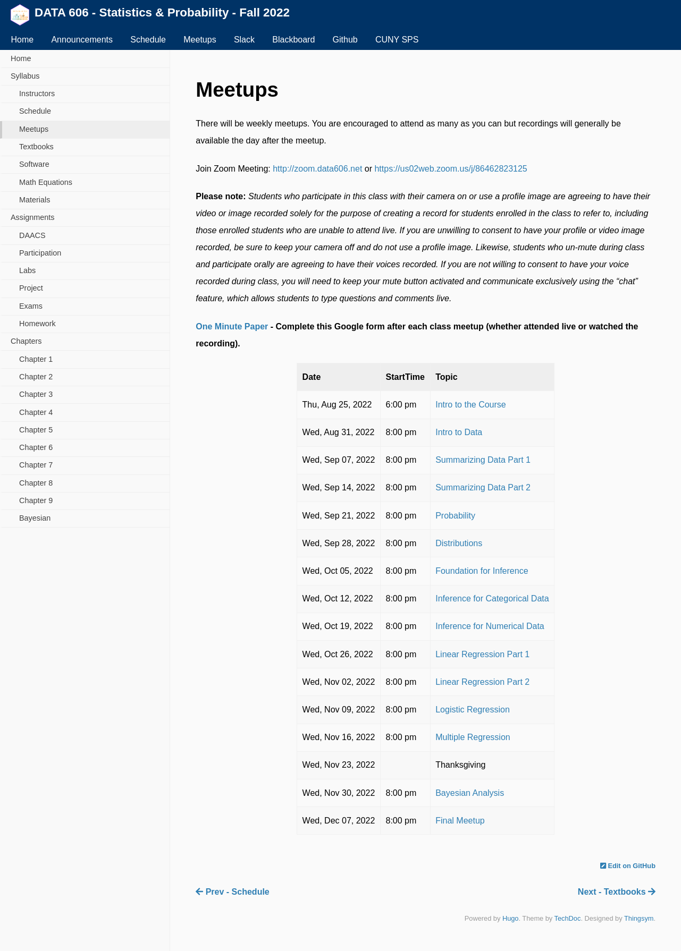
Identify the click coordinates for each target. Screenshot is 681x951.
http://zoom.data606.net (317, 168)
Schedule (148, 39)
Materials (34, 200)
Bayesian (35, 518)
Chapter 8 (36, 483)
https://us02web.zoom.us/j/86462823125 (450, 168)
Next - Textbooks (616, 891)
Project (31, 288)
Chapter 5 (36, 430)
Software (34, 164)
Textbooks (36, 146)
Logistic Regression (472, 709)
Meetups (199, 39)
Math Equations (45, 182)
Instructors (37, 93)
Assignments (32, 217)
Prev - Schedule (233, 891)
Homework (37, 323)
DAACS (32, 235)
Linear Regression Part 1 (482, 654)
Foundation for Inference (481, 570)
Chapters (26, 341)
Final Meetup (460, 820)
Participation (40, 253)
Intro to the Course (470, 404)
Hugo (510, 918)
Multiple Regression (472, 737)
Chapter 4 (36, 412)
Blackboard (293, 39)
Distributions (458, 543)
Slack (244, 39)
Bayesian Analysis (469, 792)
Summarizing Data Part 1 (483, 459)
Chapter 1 (36, 359)
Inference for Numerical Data (489, 626)
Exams (31, 306)
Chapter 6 (36, 447)
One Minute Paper (232, 326)
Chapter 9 (36, 500)
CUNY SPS (397, 39)
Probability (455, 515)
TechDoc (567, 918)
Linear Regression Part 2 (482, 681)
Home (22, 39)
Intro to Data (458, 432)
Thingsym (638, 918)
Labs (27, 270)
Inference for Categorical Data (492, 598)
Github (345, 39)
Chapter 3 (36, 394)
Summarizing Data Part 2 (483, 487)
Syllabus (25, 76)
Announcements (82, 39)
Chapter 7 (36, 465)
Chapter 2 (36, 376)
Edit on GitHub (627, 866)
